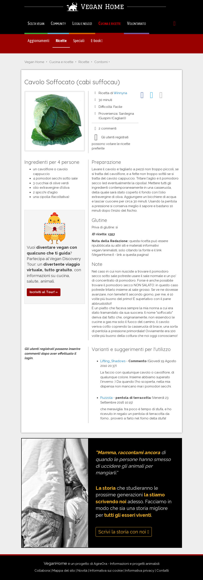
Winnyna (120, 93)
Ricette (61, 40)
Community (58, 23)
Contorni (101, 62)
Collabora (42, 570)
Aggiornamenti (38, 40)
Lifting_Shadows (112, 361)
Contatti (162, 570)
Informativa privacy (139, 570)
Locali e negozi (82, 23)
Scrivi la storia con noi (123, 532)
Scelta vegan (36, 23)
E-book (97, 40)
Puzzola (106, 398)
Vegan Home (34, 62)
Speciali (78, 40)
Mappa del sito (63, 570)
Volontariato (136, 23)
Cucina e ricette (109, 23)
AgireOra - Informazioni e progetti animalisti (126, 564)
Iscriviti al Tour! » (44, 292)
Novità (82, 570)
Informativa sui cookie (106, 570)
